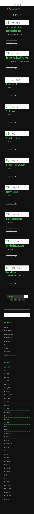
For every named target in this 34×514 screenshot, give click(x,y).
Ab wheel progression (15, 245)
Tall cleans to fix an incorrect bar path (14, 28)
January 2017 (7, 388)
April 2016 (6, 409)
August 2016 (7, 398)
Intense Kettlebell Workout (17, 57)
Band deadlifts (12, 84)
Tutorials (10, 34)
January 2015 (7, 433)
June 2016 (6, 402)
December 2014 (8, 437)
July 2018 (6, 370)
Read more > (11, 42)
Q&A (5, 344)
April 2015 (6, 423)
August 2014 (7, 447)
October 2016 (7, 391)
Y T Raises (10, 111)
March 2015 (7, 426)
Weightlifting (18, 34)
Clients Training (18, 61)
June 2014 (6, 454)
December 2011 (7, 492)
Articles (10, 61)
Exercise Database (8, 334)
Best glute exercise (14, 218)
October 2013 (7, 464)
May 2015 (6, 419)
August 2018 (7, 367)
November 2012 (7, 471)
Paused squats (12, 192)
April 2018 (6, 381)
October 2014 (7, 440)
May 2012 (6, 482)
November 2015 (7, 412)
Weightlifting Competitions (10, 355)
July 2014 (6, 450)
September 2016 (8, 395)
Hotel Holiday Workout (15, 165)
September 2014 (8, 444)
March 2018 (7, 384)
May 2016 (6, 405)
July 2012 (6, 475)
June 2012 (6, 478)
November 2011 (7, 496)
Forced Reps (11, 272)
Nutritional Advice (8, 337)
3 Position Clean (13, 138)
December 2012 (8, 468)
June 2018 (6, 374)
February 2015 (7, 430)
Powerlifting (7, 341)
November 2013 (7, 461)
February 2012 (7, 489)
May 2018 (6, 377)
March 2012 (7, 485)
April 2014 (6, 457)
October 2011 (7, 499)
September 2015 (8, 416)
